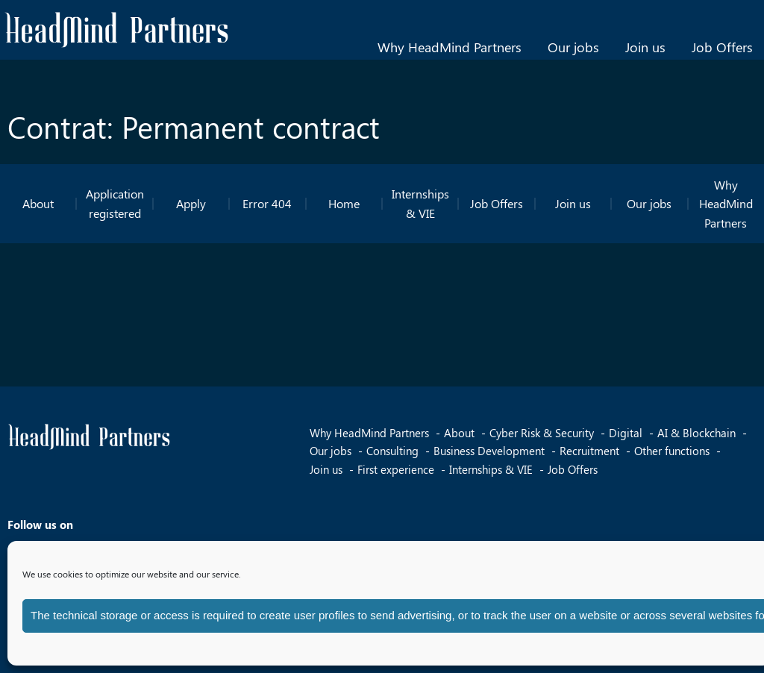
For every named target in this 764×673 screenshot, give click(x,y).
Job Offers (722, 46)
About (38, 203)
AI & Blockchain (696, 432)
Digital (625, 432)
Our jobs (573, 46)
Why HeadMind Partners (450, 46)
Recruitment (589, 450)
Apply (191, 203)
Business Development (489, 450)
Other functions (672, 450)
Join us (645, 46)
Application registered (115, 203)
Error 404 (267, 203)
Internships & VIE (420, 203)
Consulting (392, 450)
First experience (395, 469)
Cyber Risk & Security (541, 432)
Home (344, 203)
